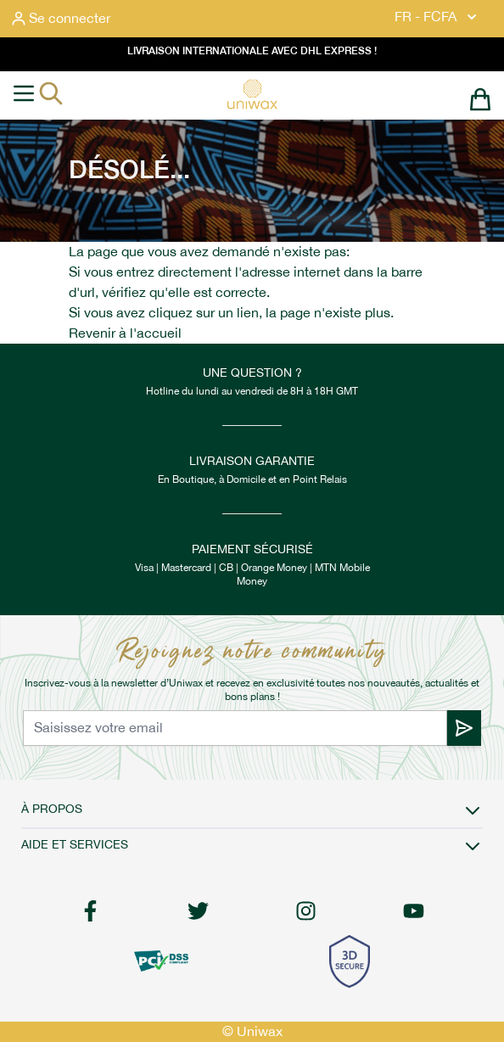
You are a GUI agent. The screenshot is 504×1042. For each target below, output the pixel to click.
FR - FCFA (437, 16)
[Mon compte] (61, 18)
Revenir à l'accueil (125, 333)
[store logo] (252, 94)
